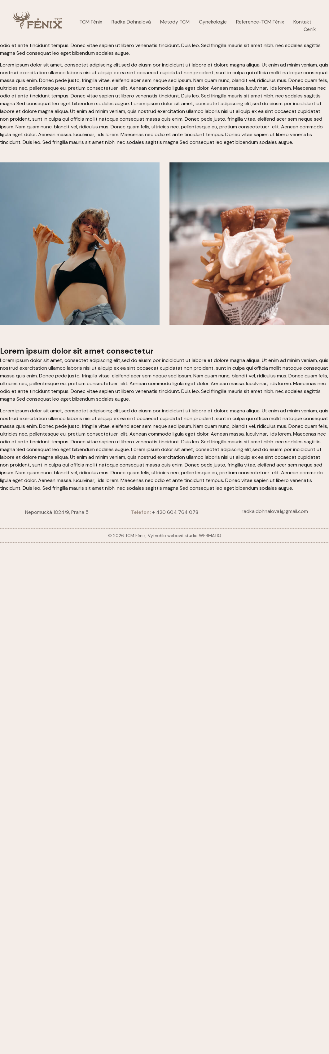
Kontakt (302, 22)
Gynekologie (213, 22)
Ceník (310, 29)
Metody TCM (175, 22)
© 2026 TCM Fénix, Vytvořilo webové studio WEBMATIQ (164, 535)
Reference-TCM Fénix (260, 22)
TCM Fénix (90, 22)
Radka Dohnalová (131, 22)
